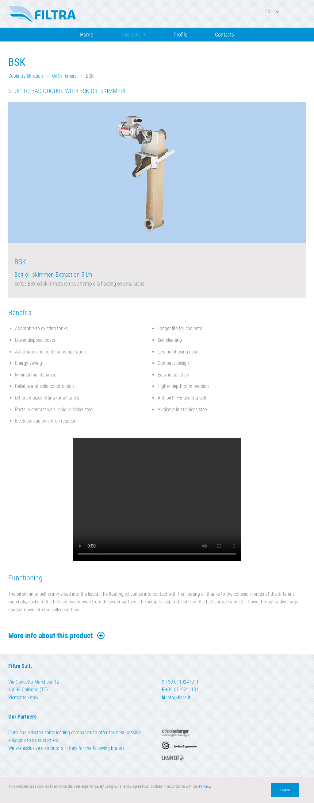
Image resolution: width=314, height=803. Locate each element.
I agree (285, 790)
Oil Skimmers (64, 76)
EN (272, 11)
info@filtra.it (178, 697)
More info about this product (56, 635)
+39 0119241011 (182, 682)
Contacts (224, 34)
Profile (180, 34)
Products (130, 34)
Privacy (204, 786)
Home (86, 34)
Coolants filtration (25, 76)
